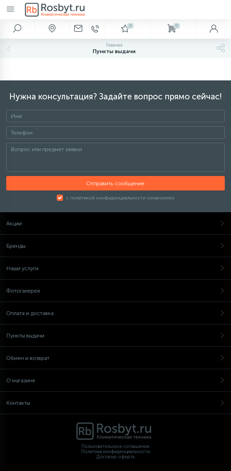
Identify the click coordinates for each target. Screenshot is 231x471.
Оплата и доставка (115, 313)
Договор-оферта (115, 456)
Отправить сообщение (115, 183)
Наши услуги (115, 268)
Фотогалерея (115, 290)
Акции (115, 223)
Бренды (115, 246)
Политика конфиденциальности (115, 451)
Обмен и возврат (115, 358)
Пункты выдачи (115, 335)
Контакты (115, 403)
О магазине (115, 380)
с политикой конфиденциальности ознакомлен (120, 198)
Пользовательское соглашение (116, 446)
